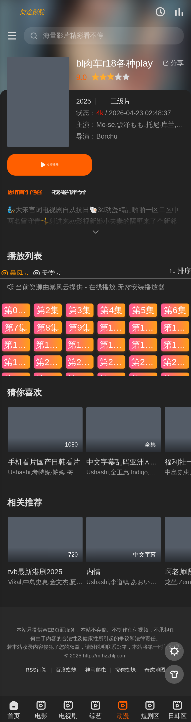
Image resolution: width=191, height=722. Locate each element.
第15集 (81, 349)
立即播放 (49, 165)
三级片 (120, 101)
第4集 (111, 315)
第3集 (79, 315)
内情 (93, 577)
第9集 (79, 332)
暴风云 (15, 278)
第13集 (17, 349)
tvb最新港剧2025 (35, 577)
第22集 (112, 367)
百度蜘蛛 (66, 675)
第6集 (175, 315)
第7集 (16, 332)
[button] (29, 194)
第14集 (49, 349)
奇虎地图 (154, 675)
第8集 (48, 332)
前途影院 (32, 11)
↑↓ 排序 (180, 275)
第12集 (176, 332)
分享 (173, 63)
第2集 (48, 315)
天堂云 (47, 278)
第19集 (17, 367)
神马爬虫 (95, 675)
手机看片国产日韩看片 (44, 467)
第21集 (81, 367)
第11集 (144, 332)
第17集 (144, 349)
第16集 (112, 349)
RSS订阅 (36, 675)
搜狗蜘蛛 (125, 675)
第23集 (144, 367)
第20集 (49, 367)
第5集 (143, 315)
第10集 (112, 332)
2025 (83, 101)
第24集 (176, 367)
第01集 (17, 315)
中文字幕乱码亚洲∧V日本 (127, 467)
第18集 (176, 349)
